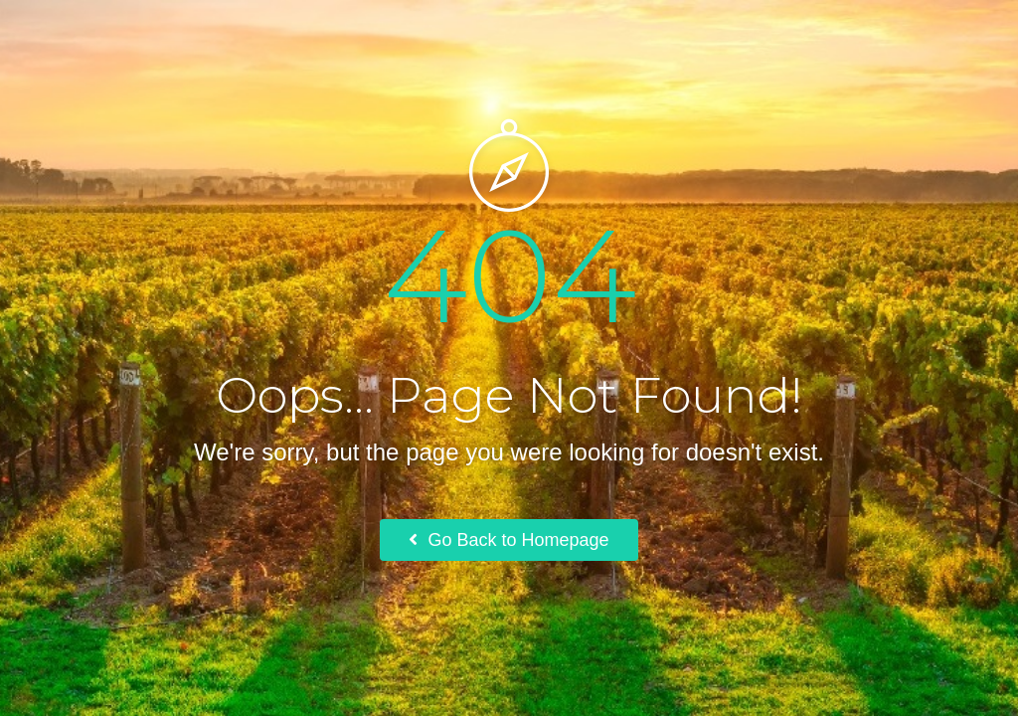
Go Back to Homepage (508, 540)
